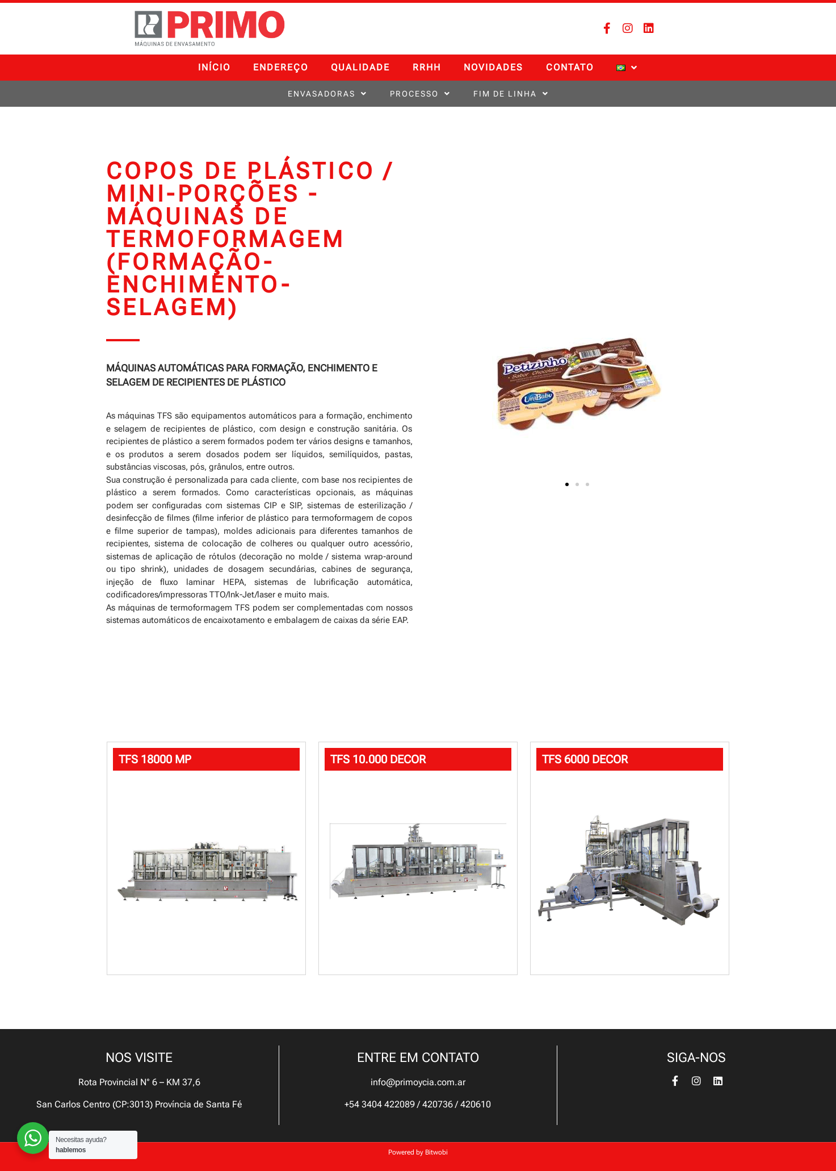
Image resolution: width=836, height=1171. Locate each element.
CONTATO (570, 67)
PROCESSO (420, 93)
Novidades (493, 67)
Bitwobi (436, 1152)
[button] (567, 484)
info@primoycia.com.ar (418, 1082)
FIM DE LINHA (511, 93)
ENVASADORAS (327, 93)
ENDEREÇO (280, 67)
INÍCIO (214, 67)
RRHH (427, 67)
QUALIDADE (360, 67)
